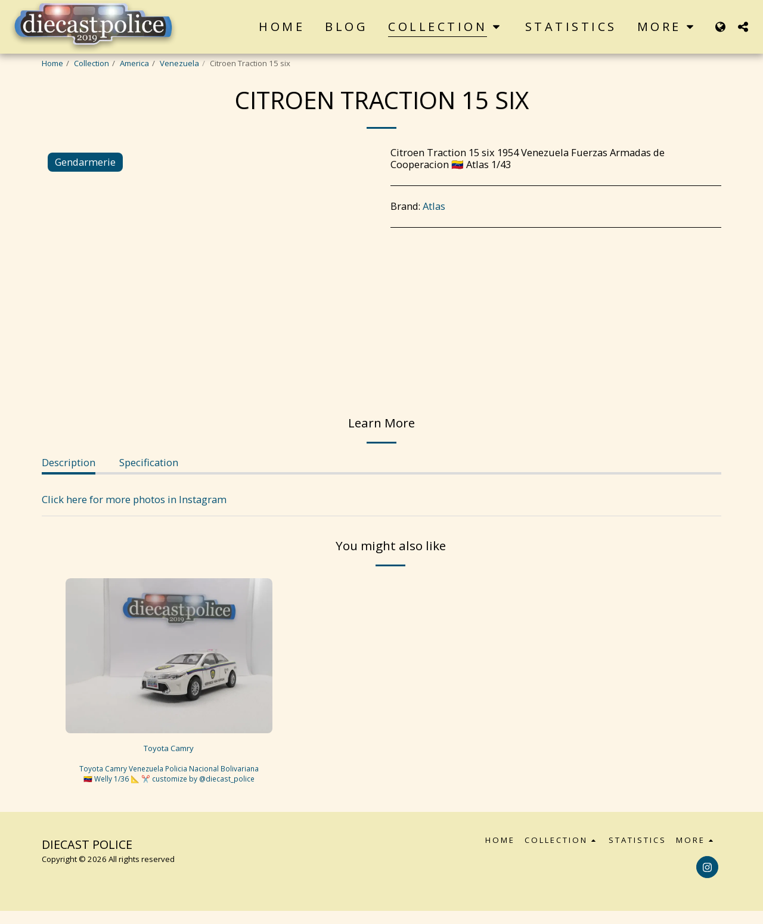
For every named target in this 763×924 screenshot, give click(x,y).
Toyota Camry (169, 749)
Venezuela (179, 63)
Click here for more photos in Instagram (134, 499)
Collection (91, 63)
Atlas (434, 206)
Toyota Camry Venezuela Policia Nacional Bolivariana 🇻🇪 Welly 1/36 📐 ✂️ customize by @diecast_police (169, 781)
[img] (169, 655)
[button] (742, 26)
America (134, 63)
